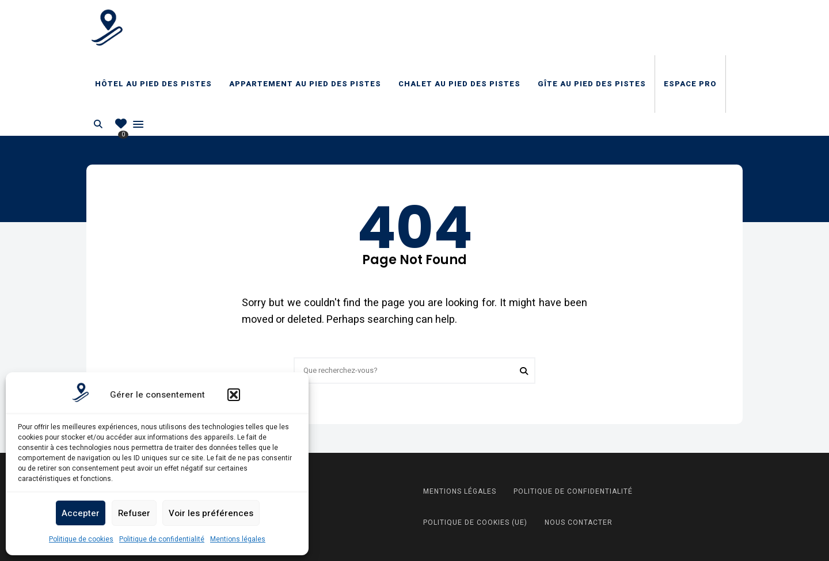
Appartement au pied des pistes (305, 83)
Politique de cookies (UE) (475, 522)
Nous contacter (579, 522)
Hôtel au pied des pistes (153, 83)
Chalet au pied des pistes (459, 83)
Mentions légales (237, 539)
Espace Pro (690, 83)
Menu (138, 124)
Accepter (81, 513)
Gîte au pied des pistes (592, 83)
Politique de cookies (81, 539)
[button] (233, 394)
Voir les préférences (211, 513)
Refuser (134, 513)
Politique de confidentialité (161, 539)
